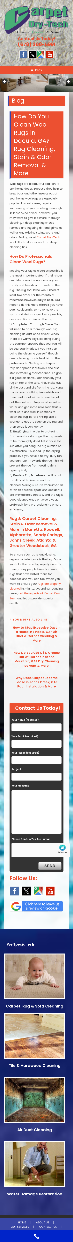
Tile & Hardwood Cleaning (35, 1065)
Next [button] (68, 82)
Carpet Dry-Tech (48, 237)
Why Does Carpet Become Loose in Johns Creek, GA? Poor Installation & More (37, 682)
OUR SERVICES (20, 1227)
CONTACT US (48, 1227)
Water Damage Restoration (34, 1194)
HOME (22, 1222)
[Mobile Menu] (37, 70)
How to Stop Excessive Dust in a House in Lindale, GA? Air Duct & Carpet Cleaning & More (36, 634)
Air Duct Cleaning (34, 1129)
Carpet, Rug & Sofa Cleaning (34, 1006)
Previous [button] (5, 82)
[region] (36, 83)
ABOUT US (42, 1222)
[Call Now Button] (36, 1236)
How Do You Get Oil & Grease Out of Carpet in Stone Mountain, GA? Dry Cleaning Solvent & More (36, 659)
